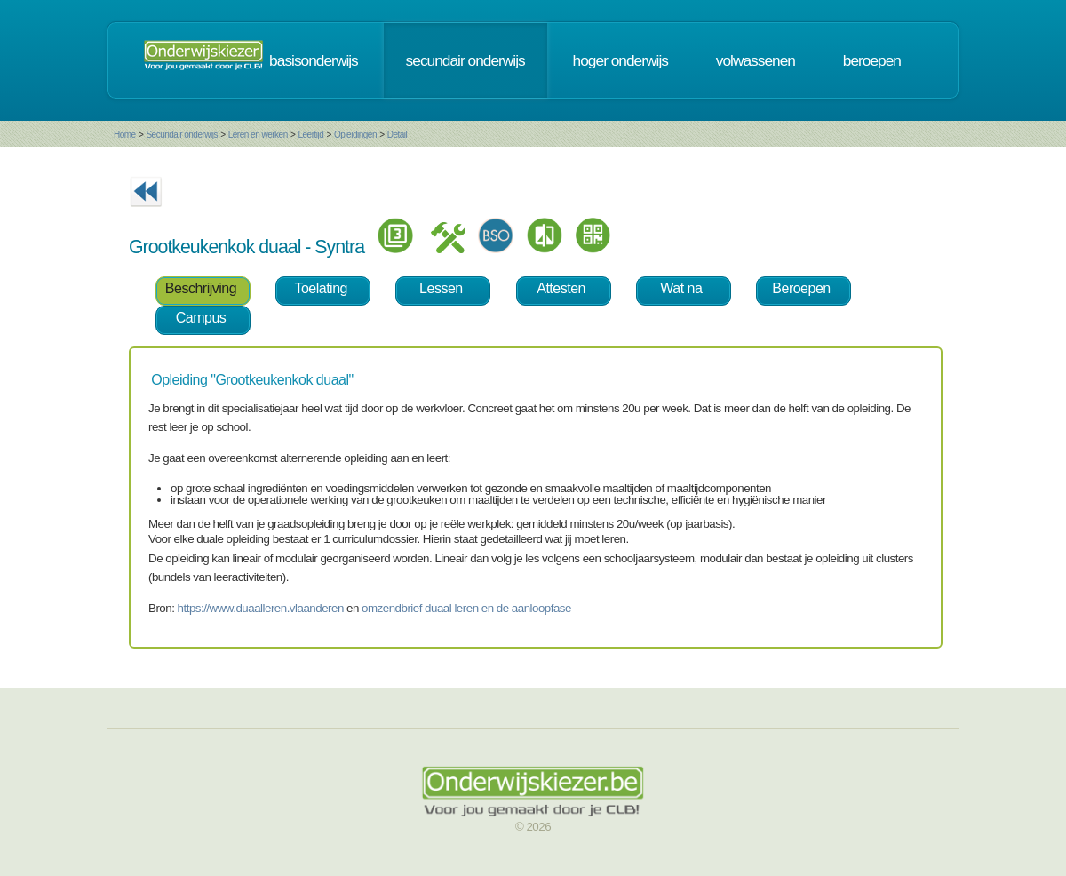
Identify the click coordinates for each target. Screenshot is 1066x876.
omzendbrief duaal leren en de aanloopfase (466, 608)
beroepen (872, 60)
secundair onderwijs (465, 60)
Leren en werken (258, 134)
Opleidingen (355, 134)
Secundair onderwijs (182, 134)
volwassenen (755, 60)
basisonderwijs (313, 60)
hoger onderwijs (620, 60)
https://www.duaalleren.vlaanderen (261, 608)
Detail (397, 134)
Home (125, 134)
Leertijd (311, 134)
